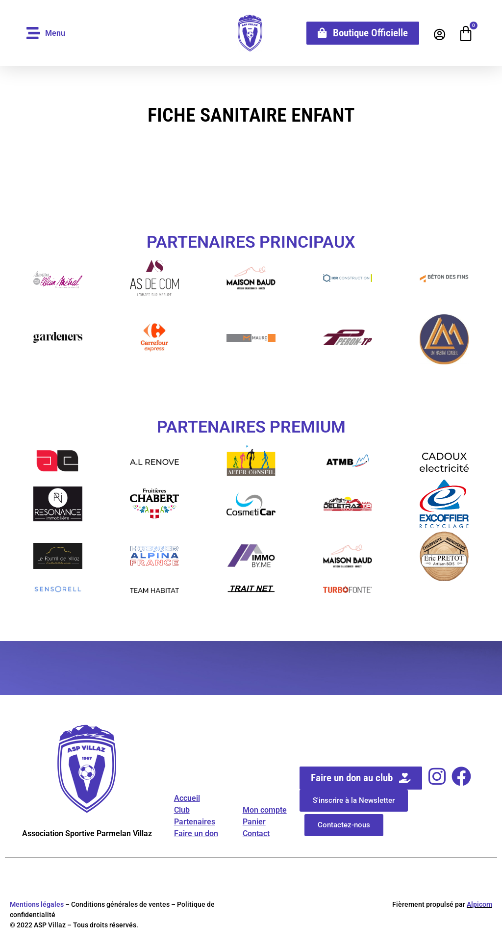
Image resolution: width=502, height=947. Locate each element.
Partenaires (194, 821)
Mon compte (265, 810)
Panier (254, 821)
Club (182, 810)
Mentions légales (37, 904)
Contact (256, 833)
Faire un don (196, 833)
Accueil (187, 798)
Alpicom (479, 904)
